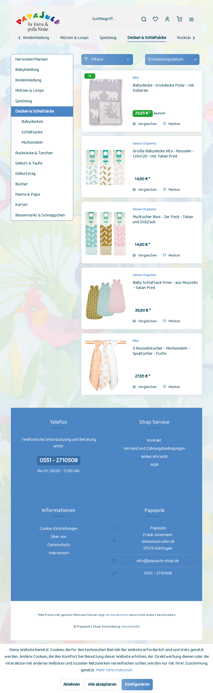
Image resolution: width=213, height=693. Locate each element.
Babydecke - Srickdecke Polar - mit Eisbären (163, 88)
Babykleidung (27, 69)
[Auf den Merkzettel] (171, 124)
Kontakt (154, 440)
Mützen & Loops (29, 90)
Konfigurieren (137, 684)
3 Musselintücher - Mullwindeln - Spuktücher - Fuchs (161, 351)
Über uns (58, 536)
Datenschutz (58, 544)
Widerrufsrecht (154, 456)
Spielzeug (23, 101)
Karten (21, 204)
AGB (154, 464)
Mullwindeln (32, 142)
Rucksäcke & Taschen (34, 153)
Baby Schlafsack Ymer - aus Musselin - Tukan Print (165, 285)
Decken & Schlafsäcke (34, 111)
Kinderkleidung (28, 80)
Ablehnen (71, 684)
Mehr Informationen (114, 670)
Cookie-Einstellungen (59, 528)
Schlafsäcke (32, 132)
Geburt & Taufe (28, 163)
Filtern (93, 59)
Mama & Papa (27, 194)
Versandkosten (117, 615)
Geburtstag (25, 173)
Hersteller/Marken (31, 59)
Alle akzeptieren (102, 684)
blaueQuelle (131, 626)
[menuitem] (118, 19)
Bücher (21, 184)
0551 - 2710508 (59, 460)
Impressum (59, 553)
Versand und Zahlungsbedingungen (154, 448)
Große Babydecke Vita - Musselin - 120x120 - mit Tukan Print (163, 154)
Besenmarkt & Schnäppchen (40, 215)
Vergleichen (145, 124)
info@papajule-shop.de (158, 560)
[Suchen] (144, 19)
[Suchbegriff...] (118, 19)
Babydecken (32, 121)
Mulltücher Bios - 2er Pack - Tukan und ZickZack (163, 219)
